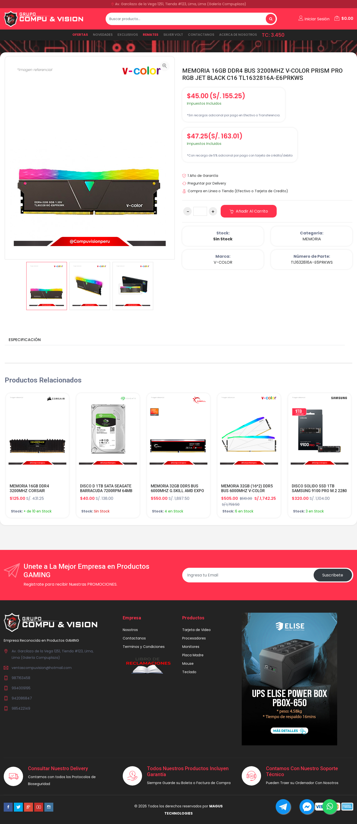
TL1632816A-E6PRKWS (312, 262)
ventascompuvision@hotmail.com (42, 667)
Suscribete (332, 575)
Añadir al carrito (249, 211)
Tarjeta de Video (196, 629)
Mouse (188, 663)
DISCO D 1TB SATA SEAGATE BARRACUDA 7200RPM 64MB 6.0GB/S (106, 491)
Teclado (189, 671)
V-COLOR (223, 262)
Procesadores (194, 638)
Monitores (190, 646)
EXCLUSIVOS (128, 34)
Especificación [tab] (25, 340)
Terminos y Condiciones (144, 646)
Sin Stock (223, 239)
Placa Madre (193, 655)
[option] (46, 286)
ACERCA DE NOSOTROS (238, 34)
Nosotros (130, 629)
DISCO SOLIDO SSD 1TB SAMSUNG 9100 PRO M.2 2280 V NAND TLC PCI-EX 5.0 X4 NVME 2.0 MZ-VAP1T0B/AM (319, 493)
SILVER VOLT (173, 34)
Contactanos (201, 34)
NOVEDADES (103, 34)
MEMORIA (311, 239)
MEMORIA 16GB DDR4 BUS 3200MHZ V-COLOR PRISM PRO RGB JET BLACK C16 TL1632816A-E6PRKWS (262, 74)
